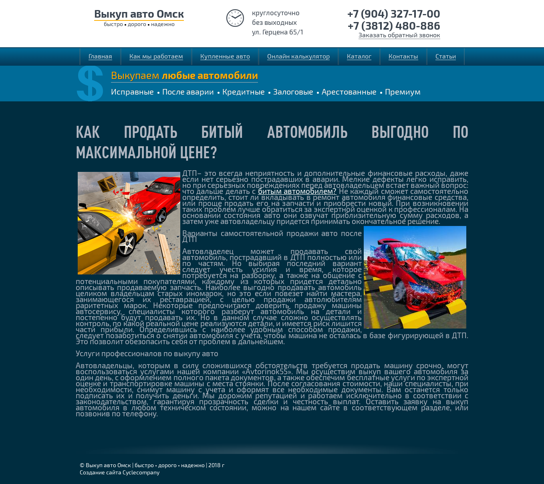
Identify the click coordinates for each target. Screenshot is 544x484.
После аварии (188, 91)
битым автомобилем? (297, 191)
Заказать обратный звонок (399, 34)
